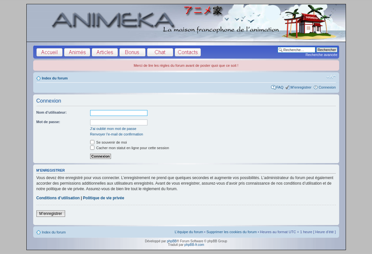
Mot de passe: (48, 122)
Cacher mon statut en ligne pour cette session (129, 148)
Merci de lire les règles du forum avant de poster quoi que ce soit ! (186, 65)
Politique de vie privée (103, 198)
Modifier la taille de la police (331, 77)
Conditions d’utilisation (58, 198)
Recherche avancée (322, 55)
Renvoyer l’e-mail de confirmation (116, 134)
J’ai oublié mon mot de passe (113, 129)
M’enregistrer (301, 87)
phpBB (172, 241)
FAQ (279, 87)
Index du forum (55, 78)
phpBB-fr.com (194, 245)
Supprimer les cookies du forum (231, 232)
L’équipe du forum (189, 232)
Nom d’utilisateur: (51, 112)
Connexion (327, 87)
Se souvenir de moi (108, 142)
